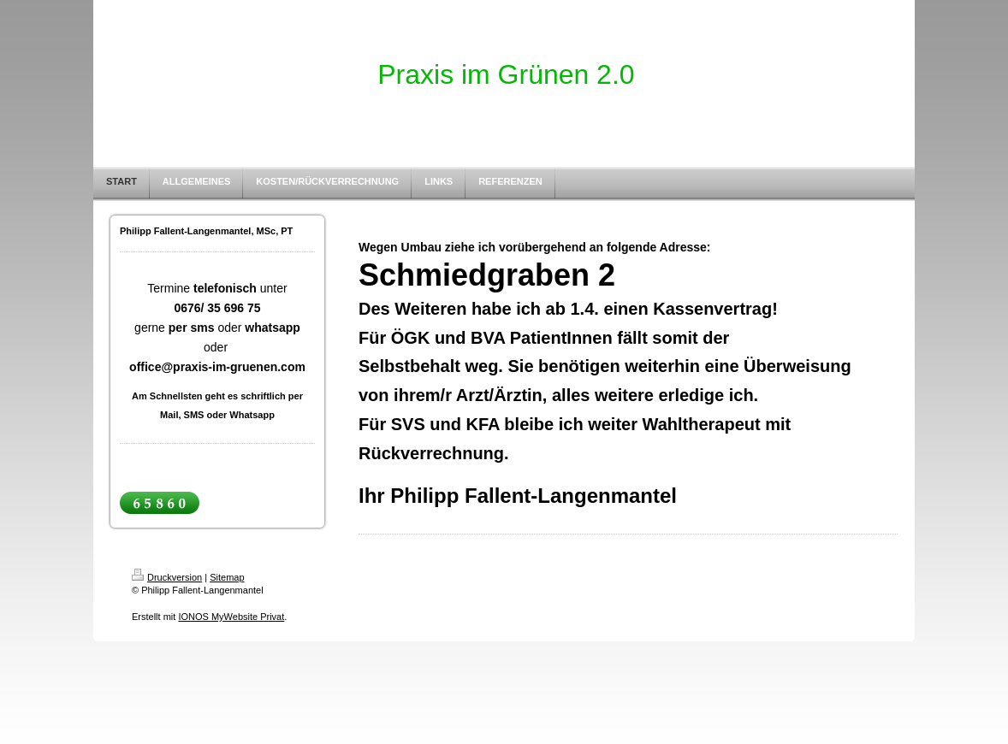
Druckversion (167, 577)
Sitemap (227, 577)
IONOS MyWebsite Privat (231, 616)
